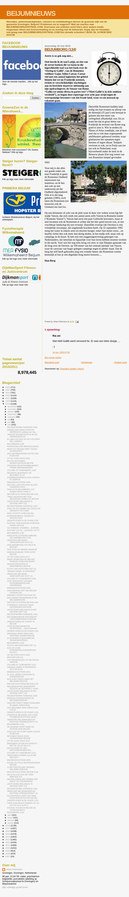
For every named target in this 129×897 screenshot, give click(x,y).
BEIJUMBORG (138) (15, 444)
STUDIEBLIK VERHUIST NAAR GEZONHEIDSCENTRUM (20, 606)
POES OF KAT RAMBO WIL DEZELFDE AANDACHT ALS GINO (23, 510)
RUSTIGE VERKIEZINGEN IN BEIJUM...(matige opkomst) (24, 524)
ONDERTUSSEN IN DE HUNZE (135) (22, 520)
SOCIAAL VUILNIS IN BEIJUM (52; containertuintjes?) (21, 809)
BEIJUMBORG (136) (15, 533)
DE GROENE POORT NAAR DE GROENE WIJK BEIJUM (20, 728)
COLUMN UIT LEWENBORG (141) (21, 753)
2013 (8, 839)
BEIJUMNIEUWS (30, 13)
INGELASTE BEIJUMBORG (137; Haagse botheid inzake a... (21, 490)
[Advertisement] (18, 305)
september (13, 414)
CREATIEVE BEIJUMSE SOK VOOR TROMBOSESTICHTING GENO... (22, 716)
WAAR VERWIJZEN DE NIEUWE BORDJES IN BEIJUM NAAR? (21, 560)
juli (9, 419)
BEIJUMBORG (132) (15, 812)
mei (9, 425)
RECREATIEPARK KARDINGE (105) (22, 506)
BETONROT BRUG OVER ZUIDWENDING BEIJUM (18, 737)
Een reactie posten (53, 357)
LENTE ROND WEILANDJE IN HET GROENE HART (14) (22, 692)
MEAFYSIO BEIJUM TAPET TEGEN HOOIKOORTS (22, 450)
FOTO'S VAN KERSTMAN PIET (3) (21, 569)
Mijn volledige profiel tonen (15, 887)
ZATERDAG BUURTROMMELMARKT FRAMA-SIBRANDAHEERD (22, 466)
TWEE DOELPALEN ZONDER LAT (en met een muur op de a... (23, 804)
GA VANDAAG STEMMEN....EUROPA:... (24, 528)
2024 (8, 390)
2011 (8, 845)
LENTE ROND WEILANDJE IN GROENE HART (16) (19, 502)
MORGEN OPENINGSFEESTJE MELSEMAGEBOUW (20, 699)
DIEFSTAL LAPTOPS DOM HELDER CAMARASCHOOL (22, 486)
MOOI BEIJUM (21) (15, 657)
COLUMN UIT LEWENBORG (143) (21, 579)
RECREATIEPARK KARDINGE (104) (22, 614)
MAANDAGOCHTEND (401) (18, 672)
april (10, 815)
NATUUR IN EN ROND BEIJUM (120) (22, 602)
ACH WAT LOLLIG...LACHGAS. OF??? (23, 530)
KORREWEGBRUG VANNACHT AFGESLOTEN (20, 517)
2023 (8, 392)
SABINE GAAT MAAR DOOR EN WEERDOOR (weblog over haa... (22, 431)
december (12, 406)
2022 (8, 395)
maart (10, 818)
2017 (8, 828)
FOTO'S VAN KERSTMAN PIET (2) (21, 645)
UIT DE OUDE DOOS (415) (18, 741)
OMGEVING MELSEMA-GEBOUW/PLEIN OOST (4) (19, 541)
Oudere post (120, 362)
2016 (8, 831)
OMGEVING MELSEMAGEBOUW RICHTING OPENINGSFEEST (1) (22, 792)
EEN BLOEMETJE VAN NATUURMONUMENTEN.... (20, 749)
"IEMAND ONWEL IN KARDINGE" (21, 571)
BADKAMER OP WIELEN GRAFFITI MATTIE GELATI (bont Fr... (22, 744)
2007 (8, 856)
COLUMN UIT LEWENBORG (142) (21, 665)
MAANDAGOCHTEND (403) (18, 482)
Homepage (86, 362)
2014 (8, 837)
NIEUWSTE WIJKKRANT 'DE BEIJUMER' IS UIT (19, 474)
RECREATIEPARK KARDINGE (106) (22, 427)
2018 (8, 825)
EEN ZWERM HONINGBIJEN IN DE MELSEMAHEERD (22, 599)
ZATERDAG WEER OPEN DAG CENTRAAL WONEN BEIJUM (20, 635)
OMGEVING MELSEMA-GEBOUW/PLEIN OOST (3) (19, 575)
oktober (11, 412)
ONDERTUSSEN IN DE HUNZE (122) (22, 800)
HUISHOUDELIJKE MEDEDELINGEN (22, 446)
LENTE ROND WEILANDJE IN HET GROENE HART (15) (22, 611)
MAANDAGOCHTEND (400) (18, 760)
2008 (8, 853)
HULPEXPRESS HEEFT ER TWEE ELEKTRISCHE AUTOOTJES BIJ (22, 797)
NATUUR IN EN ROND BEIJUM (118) (22, 772)
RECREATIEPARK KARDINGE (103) (22, 696)
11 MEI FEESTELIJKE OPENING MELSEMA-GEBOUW (21, 768)
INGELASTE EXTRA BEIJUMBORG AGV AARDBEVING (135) (22, 537)
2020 (8, 401)
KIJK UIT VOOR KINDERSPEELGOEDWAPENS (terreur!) (21, 650)
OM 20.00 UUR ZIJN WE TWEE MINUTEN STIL (20, 776)
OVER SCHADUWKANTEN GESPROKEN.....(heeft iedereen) (22, 627)
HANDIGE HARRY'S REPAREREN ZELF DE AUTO (21, 668)
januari (11, 823)
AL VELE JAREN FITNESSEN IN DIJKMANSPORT (20, 675)
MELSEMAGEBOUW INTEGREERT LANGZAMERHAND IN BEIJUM (22, 618)
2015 (8, 834)
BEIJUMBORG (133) (15, 724)
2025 (8, 387)
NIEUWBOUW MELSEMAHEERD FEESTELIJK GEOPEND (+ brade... (23, 687)
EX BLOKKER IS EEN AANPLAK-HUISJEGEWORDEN (21, 639)
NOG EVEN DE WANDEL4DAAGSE (22, 549)
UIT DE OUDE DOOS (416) (18, 655)
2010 (8, 848)
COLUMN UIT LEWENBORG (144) (21, 470)
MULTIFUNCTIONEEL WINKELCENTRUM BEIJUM (20, 462)
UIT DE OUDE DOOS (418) (18, 458)
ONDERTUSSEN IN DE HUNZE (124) (22, 631)
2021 (8, 398)
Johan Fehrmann (14, 869)
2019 (8, 404)
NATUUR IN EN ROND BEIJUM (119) (22, 684)
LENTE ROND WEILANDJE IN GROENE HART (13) (19, 785)
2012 (8, 842)
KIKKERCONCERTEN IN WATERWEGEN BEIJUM (18, 565)
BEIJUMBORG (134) (60, 49)
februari (11, 820)
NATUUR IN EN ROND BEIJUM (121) (22, 494)
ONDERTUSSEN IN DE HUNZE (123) (22, 712)
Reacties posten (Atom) (72, 368)
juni (9, 422)
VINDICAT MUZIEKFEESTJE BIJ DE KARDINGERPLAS (22, 435)
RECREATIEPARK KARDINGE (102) (22, 789)
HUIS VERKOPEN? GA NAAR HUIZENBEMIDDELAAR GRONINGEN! (19, 583)
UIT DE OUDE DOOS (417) (18, 557)
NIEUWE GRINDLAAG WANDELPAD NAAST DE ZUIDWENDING (22, 780)
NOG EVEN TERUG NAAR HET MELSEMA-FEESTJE (20, 680)
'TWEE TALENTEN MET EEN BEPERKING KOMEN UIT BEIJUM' (23, 498)
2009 (8, 851)
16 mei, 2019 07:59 (61, 352)
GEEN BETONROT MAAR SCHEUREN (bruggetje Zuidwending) (23, 704)
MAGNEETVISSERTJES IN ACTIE (21, 595)
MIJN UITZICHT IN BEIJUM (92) (20, 513)
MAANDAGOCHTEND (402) (18, 588)
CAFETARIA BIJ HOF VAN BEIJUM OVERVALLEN (21, 592)
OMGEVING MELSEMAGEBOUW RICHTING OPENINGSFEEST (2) (22, 721)
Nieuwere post (52, 362)
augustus (12, 417)
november (12, 409)
